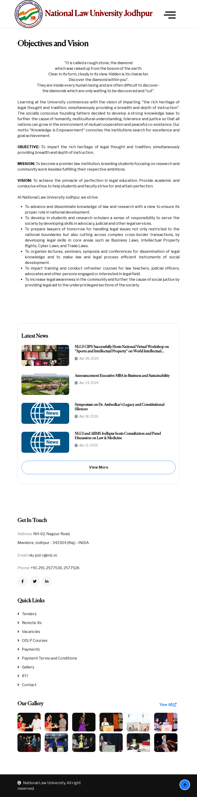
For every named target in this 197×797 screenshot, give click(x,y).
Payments (28, 649)
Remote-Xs (29, 623)
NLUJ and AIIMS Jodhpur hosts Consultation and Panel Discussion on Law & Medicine (118, 436)
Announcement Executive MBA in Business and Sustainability (122, 376)
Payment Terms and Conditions (47, 658)
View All (168, 705)
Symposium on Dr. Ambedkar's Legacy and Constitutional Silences (119, 407)
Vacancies (28, 631)
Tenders (27, 614)
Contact (27, 685)
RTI (22, 676)
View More (98, 467)
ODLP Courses (32, 640)
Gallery (25, 667)
